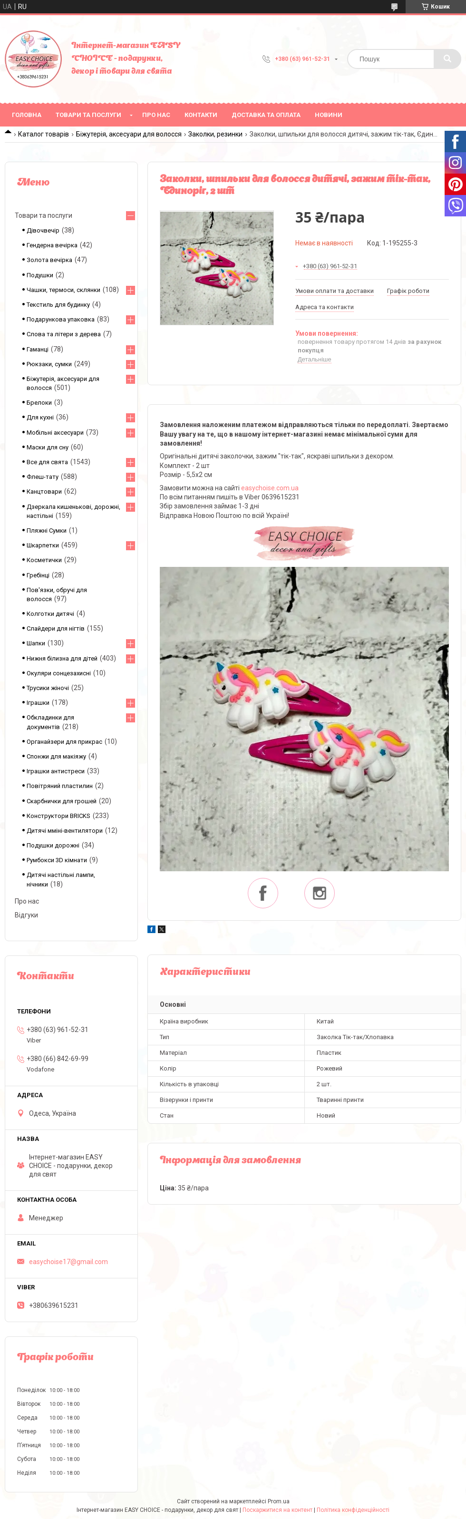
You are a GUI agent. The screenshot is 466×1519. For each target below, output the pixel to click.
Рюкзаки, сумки (49, 364)
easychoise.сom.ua (270, 488)
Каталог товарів (43, 134)
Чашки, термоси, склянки (63, 289)
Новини (328, 114)
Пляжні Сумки (47, 530)
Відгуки (26, 915)
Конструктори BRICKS (58, 815)
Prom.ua (279, 1501)
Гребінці (38, 575)
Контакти (200, 114)
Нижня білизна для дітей (62, 658)
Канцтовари (44, 491)
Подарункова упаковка (61, 319)
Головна (26, 114)
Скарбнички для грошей (62, 801)
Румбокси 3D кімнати (57, 860)
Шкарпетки (43, 545)
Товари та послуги (88, 114)
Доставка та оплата (266, 114)
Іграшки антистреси (56, 771)
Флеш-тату (42, 476)
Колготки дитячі (50, 613)
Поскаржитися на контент (277, 1510)
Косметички (44, 560)
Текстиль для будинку (58, 304)
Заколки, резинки (215, 134)
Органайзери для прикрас (64, 741)
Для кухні (40, 417)
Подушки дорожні (53, 845)
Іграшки (38, 702)
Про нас (156, 114)
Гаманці (38, 349)
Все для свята (47, 462)
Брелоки (39, 402)
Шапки (36, 643)
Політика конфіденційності (353, 1510)
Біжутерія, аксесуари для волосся (129, 134)
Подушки (40, 275)
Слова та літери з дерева (64, 334)
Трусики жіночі (48, 687)
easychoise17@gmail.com (68, 1262)
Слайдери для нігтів (56, 628)
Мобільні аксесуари (55, 432)
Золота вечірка (49, 259)
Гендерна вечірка (52, 245)
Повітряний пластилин (60, 785)
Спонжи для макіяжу (56, 756)
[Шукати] (447, 59)
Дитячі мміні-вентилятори (65, 830)
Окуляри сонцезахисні (59, 673)
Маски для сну (47, 447)
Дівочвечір (43, 230)
